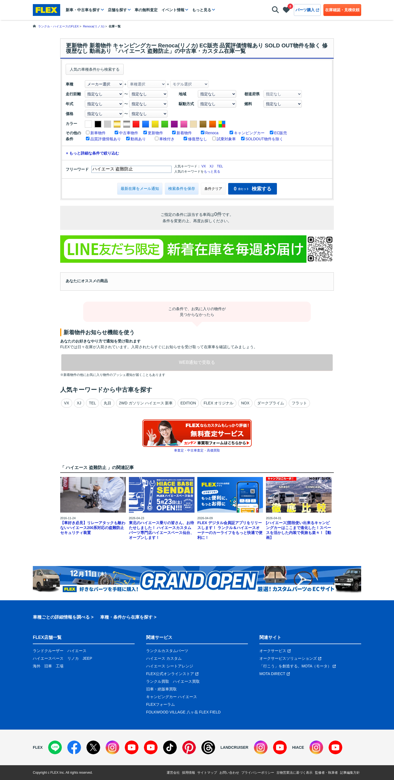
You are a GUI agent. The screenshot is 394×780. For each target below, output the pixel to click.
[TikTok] (170, 747)
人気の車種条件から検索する (95, 69)
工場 (59, 666)
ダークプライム (270, 403)
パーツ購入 (307, 10)
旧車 (48, 666)
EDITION (188, 403)
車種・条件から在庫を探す (126, 617)
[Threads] (208, 747)
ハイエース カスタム (164, 658)
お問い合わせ (229, 773)
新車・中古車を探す (83, 10)
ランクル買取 (157, 681)
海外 (36, 666)
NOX (245, 403)
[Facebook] (74, 747)
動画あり (138, 139)
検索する (252, 189)
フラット (299, 403)
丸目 (107, 403)
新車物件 (98, 133)
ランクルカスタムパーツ (167, 650)
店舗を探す (117, 10)
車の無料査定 (146, 10)
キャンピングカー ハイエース (171, 697)
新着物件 (184, 133)
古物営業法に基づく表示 (294, 773)
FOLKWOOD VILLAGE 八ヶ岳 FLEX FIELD (183, 712)
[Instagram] (112, 747)
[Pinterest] (189, 747)
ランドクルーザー (48, 650)
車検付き (167, 139)
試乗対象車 (226, 139)
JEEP (87, 658)
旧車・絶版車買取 (161, 689)
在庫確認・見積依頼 (342, 10)
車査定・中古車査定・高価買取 (197, 450)
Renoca (211, 133)
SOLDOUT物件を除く (264, 139)
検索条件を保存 (181, 188)
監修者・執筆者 (326, 773)
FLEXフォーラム (160, 704)
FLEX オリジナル (218, 403)
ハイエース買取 (186, 681)
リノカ (73, 658)
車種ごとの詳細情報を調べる (61, 617)
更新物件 (155, 133)
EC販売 (280, 133)
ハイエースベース (48, 658)
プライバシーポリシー (257, 773)
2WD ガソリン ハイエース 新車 (146, 403)
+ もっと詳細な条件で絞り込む (92, 153)
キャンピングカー (249, 133)
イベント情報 (172, 10)
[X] (93, 747)
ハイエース (76, 650)
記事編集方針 (350, 773)
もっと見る (201, 10)
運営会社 (173, 773)
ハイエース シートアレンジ (169, 666)
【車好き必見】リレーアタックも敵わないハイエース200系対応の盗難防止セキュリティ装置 (92, 528)
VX (203, 166)
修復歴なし (197, 139)
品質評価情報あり (105, 139)
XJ (211, 166)
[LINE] (55, 747)
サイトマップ (207, 773)
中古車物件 (128, 133)
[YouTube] (131, 747)
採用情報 (188, 773)
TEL (220, 166)
